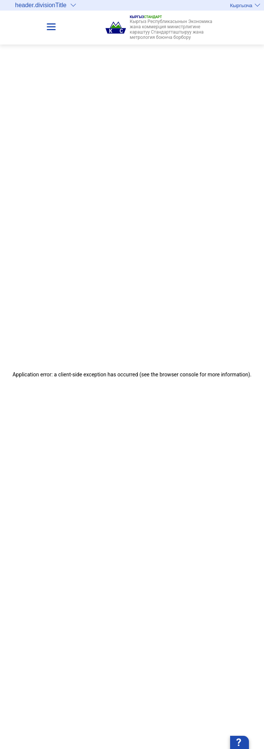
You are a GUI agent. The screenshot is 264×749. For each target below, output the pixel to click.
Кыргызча (245, 5)
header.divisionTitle (45, 4)
